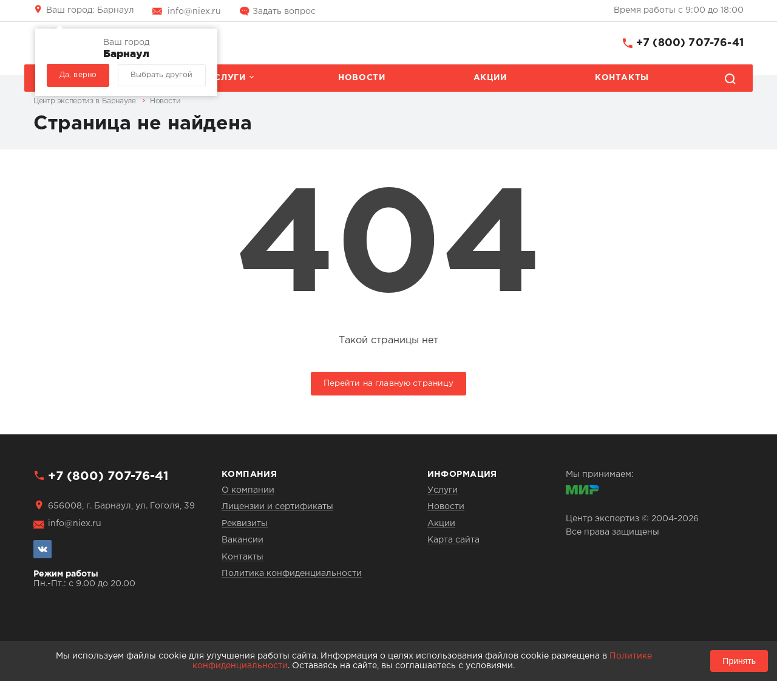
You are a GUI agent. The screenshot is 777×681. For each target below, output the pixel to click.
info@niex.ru (194, 11)
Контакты (622, 77)
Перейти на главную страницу (389, 383)
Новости (361, 77)
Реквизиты (245, 523)
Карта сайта (453, 540)
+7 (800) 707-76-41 (690, 43)
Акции (490, 77)
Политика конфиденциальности (292, 573)
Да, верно (78, 75)
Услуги (227, 77)
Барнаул (90, 10)
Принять (739, 661)
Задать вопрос (284, 11)
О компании (248, 490)
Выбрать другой (161, 75)
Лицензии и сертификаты (277, 506)
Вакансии (242, 540)
